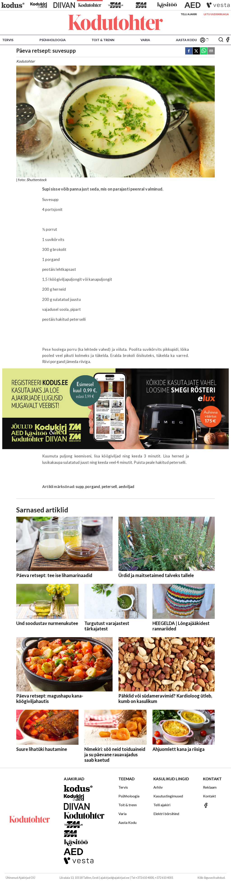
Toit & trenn (103, 40)
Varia (145, 40)
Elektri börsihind (166, 813)
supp (80, 486)
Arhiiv (158, 787)
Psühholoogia (52, 40)
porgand (92, 486)
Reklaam (210, 787)
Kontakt (209, 796)
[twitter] (196, 51)
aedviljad (126, 486)
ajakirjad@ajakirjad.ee (114, 877)
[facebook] (188, 51)
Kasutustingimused (168, 796)
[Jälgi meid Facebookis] (227, 40)
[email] (211, 51)
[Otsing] (220, 40)
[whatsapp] (203, 51)
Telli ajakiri (189, 14)
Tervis (7, 40)
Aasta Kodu (186, 40)
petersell (109, 486)
